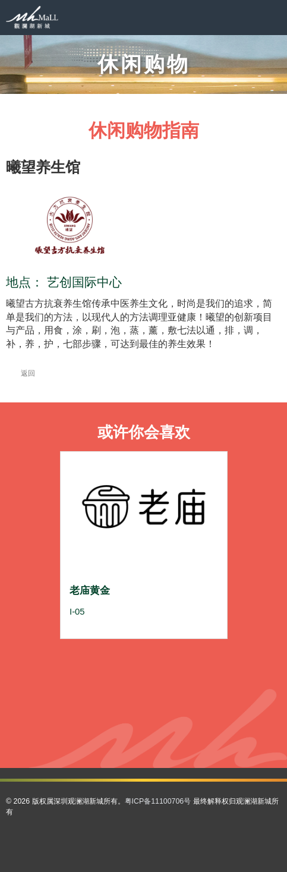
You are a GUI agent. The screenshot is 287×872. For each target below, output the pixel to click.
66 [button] (65, 709)
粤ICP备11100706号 (158, 801)
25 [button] (209, 666)
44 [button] (117, 687)
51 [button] (209, 687)
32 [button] (130, 676)
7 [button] (143, 655)
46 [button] (143, 687)
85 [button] (143, 719)
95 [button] (104, 730)
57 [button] (117, 698)
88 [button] (183, 719)
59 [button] (143, 698)
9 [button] (170, 655)
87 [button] (170, 719)
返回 (20, 373)
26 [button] (222, 666)
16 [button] (91, 666)
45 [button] (130, 687)
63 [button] (196, 698)
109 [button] (170, 741)
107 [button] (143, 741)
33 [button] (143, 676)
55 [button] (91, 698)
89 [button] (196, 719)
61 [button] (170, 698)
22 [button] (170, 666)
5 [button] (117, 655)
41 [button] (78, 687)
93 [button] (78, 730)
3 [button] (91, 655)
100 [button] (170, 730)
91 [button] (222, 719)
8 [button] (156, 655)
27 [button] (65, 676)
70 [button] (117, 709)
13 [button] (222, 655)
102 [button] (196, 730)
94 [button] (91, 730)
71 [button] (130, 709)
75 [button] (183, 709)
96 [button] (117, 730)
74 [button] (170, 709)
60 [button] (156, 698)
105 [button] (117, 741)
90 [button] (209, 719)
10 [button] (183, 655)
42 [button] (91, 687)
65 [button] (222, 698)
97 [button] (130, 730)
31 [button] (117, 676)
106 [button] (130, 741)
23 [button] (183, 666)
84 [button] (130, 719)
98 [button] (143, 730)
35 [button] (170, 676)
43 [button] (104, 687)
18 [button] (117, 666)
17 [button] (104, 666)
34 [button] (156, 676)
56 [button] (104, 698)
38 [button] (209, 676)
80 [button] (78, 719)
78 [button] (222, 709)
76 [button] (196, 709)
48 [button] (170, 687)
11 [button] (196, 655)
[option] (144, 545)
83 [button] (117, 719)
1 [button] (65, 655)
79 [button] (65, 719)
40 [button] (65, 687)
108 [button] (156, 741)
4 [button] (104, 655)
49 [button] (183, 687)
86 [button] (156, 719)
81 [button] (91, 719)
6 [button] (130, 655)
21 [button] (156, 666)
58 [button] (130, 698)
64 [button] (209, 698)
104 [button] (222, 730)
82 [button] (104, 719)
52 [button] (222, 687)
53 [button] (65, 698)
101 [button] (183, 730)
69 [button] (104, 709)
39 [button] (222, 676)
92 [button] (65, 730)
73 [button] (156, 709)
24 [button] (196, 666)
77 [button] (209, 709)
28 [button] (78, 676)
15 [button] (78, 666)
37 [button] (196, 676)
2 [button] (78, 655)
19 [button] (130, 666)
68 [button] (91, 709)
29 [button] (91, 676)
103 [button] (209, 730)
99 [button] (156, 730)
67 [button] (78, 709)
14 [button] (65, 666)
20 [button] (143, 666)
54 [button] (78, 698)
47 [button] (156, 687)
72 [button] (143, 709)
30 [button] (104, 676)
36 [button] (183, 676)
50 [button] (196, 687)
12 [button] (209, 655)
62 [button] (183, 698)
